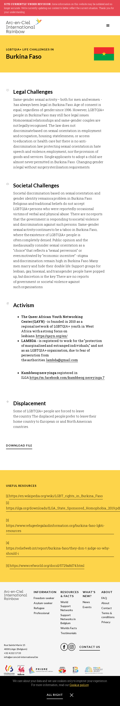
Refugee (39, 608)
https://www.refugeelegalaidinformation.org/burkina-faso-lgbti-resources (55, 528)
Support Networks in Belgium (68, 619)
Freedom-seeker (44, 598)
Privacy (105, 622)
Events (87, 607)
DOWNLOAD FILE (19, 445)
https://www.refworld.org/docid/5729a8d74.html (47, 565)
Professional (41, 613)
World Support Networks (67, 606)
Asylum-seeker (43, 603)
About (105, 603)
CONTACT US (89, 647)
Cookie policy (79, 685)
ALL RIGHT (55, 694)
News (86, 602)
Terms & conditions (108, 615)
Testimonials (69, 633)
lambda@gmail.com (62, 360)
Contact (106, 608)
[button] (108, 26)
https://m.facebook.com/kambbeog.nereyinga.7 (67, 377)
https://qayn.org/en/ (52, 336)
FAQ (104, 598)
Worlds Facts (69, 628)
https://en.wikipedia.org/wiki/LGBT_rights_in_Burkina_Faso (56, 496)
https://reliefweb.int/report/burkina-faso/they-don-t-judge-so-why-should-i (58, 550)
